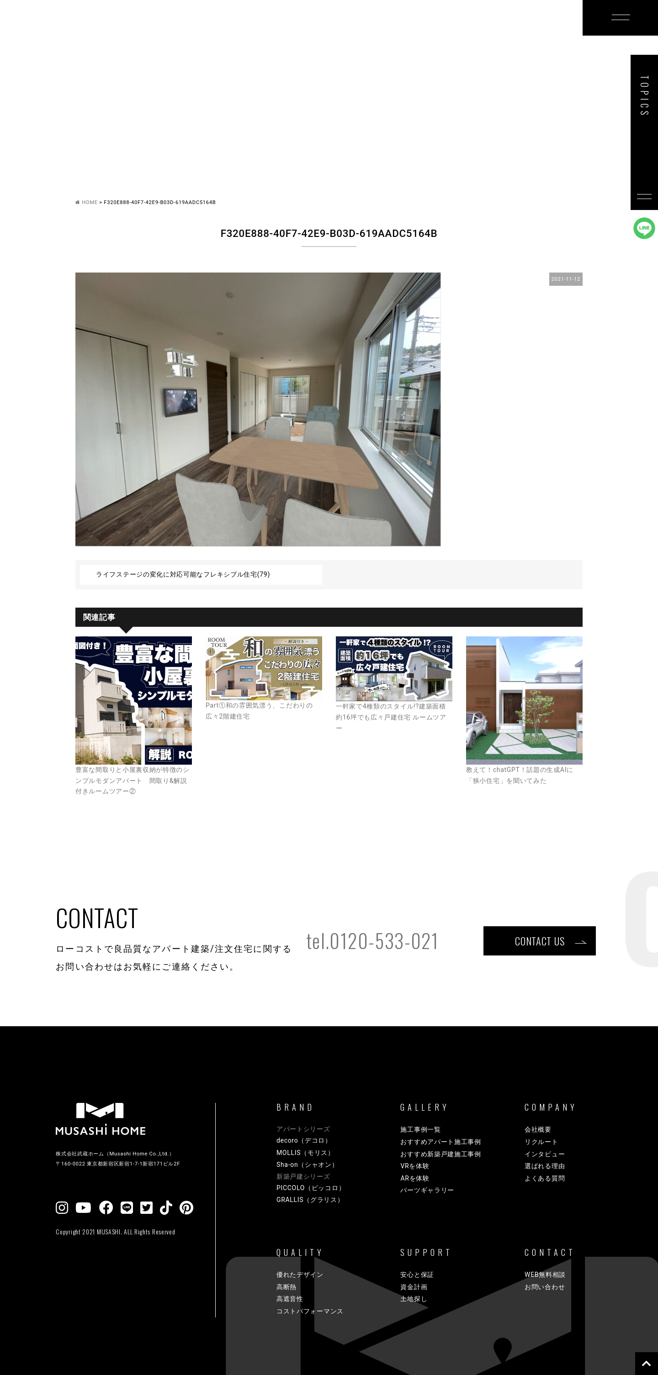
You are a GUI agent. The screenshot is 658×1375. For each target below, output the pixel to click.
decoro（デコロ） (304, 1140)
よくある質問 (545, 1178)
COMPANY (482, 33)
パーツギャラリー (427, 1190)
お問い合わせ (545, 1287)
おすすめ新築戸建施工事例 (440, 1154)
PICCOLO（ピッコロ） (310, 1187)
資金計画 (413, 1287)
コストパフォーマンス (310, 1311)
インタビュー (545, 1154)
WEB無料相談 (545, 1274)
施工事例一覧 (420, 1129)
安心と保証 (417, 1274)
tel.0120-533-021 (372, 940)
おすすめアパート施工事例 (440, 1141)
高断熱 (286, 1287)
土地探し (413, 1298)
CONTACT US (539, 940)
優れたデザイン (300, 1274)
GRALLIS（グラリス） (310, 1199)
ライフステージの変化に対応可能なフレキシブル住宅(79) (183, 574)
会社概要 (538, 1129)
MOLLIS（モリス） (305, 1152)
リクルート (541, 1141)
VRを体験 (414, 1166)
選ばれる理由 (545, 1166)
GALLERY (272, 33)
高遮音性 (289, 1298)
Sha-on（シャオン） (307, 1164)
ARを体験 (414, 1178)
